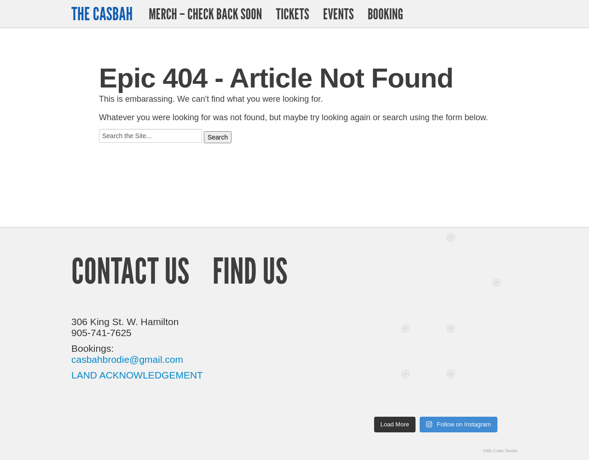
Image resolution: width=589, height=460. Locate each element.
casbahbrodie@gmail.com (127, 359)
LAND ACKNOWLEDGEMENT (137, 375)
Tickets (292, 14)
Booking (385, 14)
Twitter (487, 13)
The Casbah (102, 14)
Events (338, 14)
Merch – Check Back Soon (205, 14)
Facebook (510, 14)
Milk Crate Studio (500, 450)
